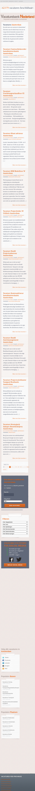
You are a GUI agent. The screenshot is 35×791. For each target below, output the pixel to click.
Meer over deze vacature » (19, 85)
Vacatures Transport (8, 697)
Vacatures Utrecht (8, 726)
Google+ (7, 665)
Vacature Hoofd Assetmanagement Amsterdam (10, 340)
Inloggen (21, 1)
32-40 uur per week (8, 55)
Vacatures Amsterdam (9, 722)
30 (20, 467)
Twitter (7, 657)
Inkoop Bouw (12, 432)
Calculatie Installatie (14, 301)
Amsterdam (20, 55)
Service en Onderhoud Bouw (16, 345)
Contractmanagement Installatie (17, 57)
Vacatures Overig (7, 682)
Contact (16, 1)
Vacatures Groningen (6, 788)
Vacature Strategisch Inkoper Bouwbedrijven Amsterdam (13, 426)
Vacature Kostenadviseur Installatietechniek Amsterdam (13, 295)
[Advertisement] (17, 589)
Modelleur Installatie (14, 176)
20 (18, 467)
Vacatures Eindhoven (8, 730)
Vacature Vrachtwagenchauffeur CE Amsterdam (13, 93)
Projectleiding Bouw (14, 387)
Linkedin (7, 663)
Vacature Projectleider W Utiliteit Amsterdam (13, 212)
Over (1, 1)
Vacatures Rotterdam (8, 718)
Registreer (5, 1)
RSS (6, 668)
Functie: (6, 492)
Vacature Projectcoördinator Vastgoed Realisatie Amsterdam (14, 382)
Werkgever (11, 1)
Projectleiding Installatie (15, 216)
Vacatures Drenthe (5, 779)
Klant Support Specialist (15, 139)
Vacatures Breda (7, 734)
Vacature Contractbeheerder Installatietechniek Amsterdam (14, 51)
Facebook (7, 660)
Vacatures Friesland (6, 783)
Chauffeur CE (12, 99)
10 (16, 467)
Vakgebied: (7, 499)
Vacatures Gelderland (6, 785)
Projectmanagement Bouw (15, 259)
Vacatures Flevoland (6, 781)
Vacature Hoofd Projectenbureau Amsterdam (10, 253)
